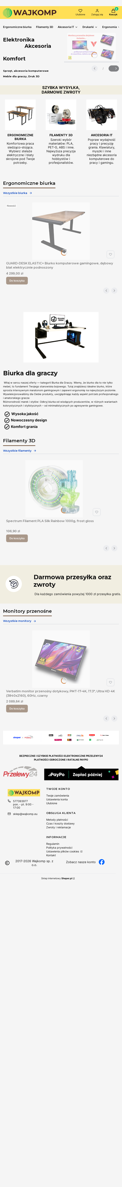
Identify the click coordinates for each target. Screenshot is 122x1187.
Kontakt (51, 855)
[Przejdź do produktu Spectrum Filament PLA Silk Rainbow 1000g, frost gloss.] (54, 488)
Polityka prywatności (59, 847)
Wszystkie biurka (17, 193)
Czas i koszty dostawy (60, 823)
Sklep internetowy (56, 878)
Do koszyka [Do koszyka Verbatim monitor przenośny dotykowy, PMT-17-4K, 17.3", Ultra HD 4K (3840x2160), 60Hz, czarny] (17, 708)
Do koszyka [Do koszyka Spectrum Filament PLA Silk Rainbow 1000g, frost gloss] (17, 538)
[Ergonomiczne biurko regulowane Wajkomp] (20, 132)
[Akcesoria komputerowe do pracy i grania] (101, 132)
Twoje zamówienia (57, 795)
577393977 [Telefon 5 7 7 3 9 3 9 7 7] (20, 801)
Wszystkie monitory (19, 621)
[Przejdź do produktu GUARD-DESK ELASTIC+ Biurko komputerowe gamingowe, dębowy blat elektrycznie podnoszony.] (61, 231)
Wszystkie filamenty (19, 450)
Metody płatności (57, 819)
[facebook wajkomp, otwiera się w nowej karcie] (85, 862)
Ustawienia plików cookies (63, 851)
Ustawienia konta (57, 799)
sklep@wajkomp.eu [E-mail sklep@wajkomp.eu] (25, 814)
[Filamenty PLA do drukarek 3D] (61, 132)
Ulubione (51, 803)
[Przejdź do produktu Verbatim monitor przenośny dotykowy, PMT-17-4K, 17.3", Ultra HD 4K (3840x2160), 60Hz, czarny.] (61, 659)
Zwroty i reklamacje (58, 827)
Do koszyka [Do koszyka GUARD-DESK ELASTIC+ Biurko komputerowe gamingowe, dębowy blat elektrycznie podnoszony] (17, 280)
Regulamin (52, 843)
